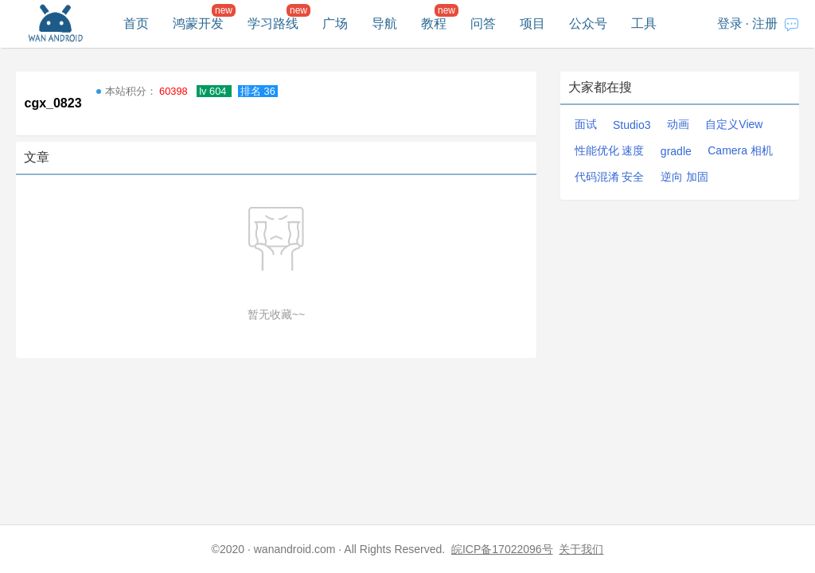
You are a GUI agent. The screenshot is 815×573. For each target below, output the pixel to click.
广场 (335, 23)
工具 (644, 23)
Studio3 (631, 125)
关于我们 (581, 549)
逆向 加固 (684, 176)
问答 (483, 23)
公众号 (588, 23)
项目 (532, 23)
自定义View (733, 124)
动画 (678, 124)
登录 (730, 23)
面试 (586, 124)
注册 (765, 23)
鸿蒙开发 (198, 23)
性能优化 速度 (610, 150)
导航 (384, 23)
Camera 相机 (740, 150)
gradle (676, 151)
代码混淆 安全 (610, 176)
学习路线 (273, 23)
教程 (433, 23)
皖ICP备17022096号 (502, 549)
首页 (136, 23)
